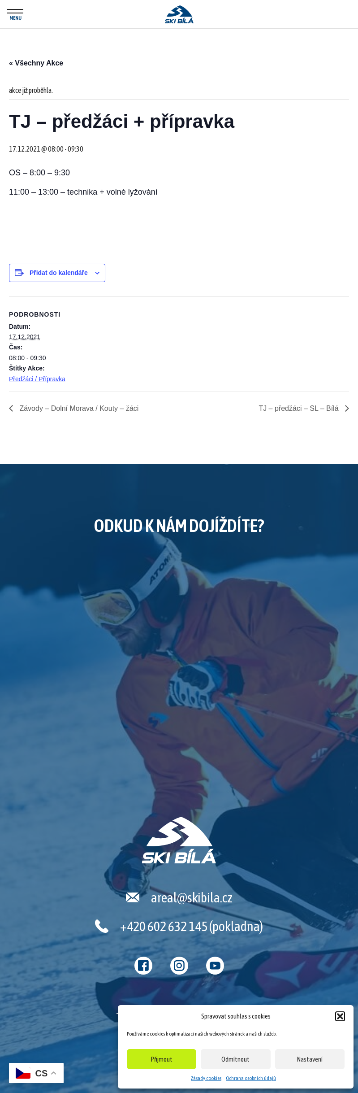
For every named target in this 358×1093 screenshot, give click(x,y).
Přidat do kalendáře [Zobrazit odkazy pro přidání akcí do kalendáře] (59, 272)
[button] (340, 1016)
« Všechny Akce (36, 63)
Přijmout (162, 1059)
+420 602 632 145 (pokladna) (191, 926)
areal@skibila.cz (192, 897)
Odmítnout (235, 1059)
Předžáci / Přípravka (37, 379)
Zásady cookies (206, 1078)
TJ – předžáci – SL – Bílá (300, 408)
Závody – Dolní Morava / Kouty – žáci (77, 408)
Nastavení (310, 1059)
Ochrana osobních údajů (251, 1078)
